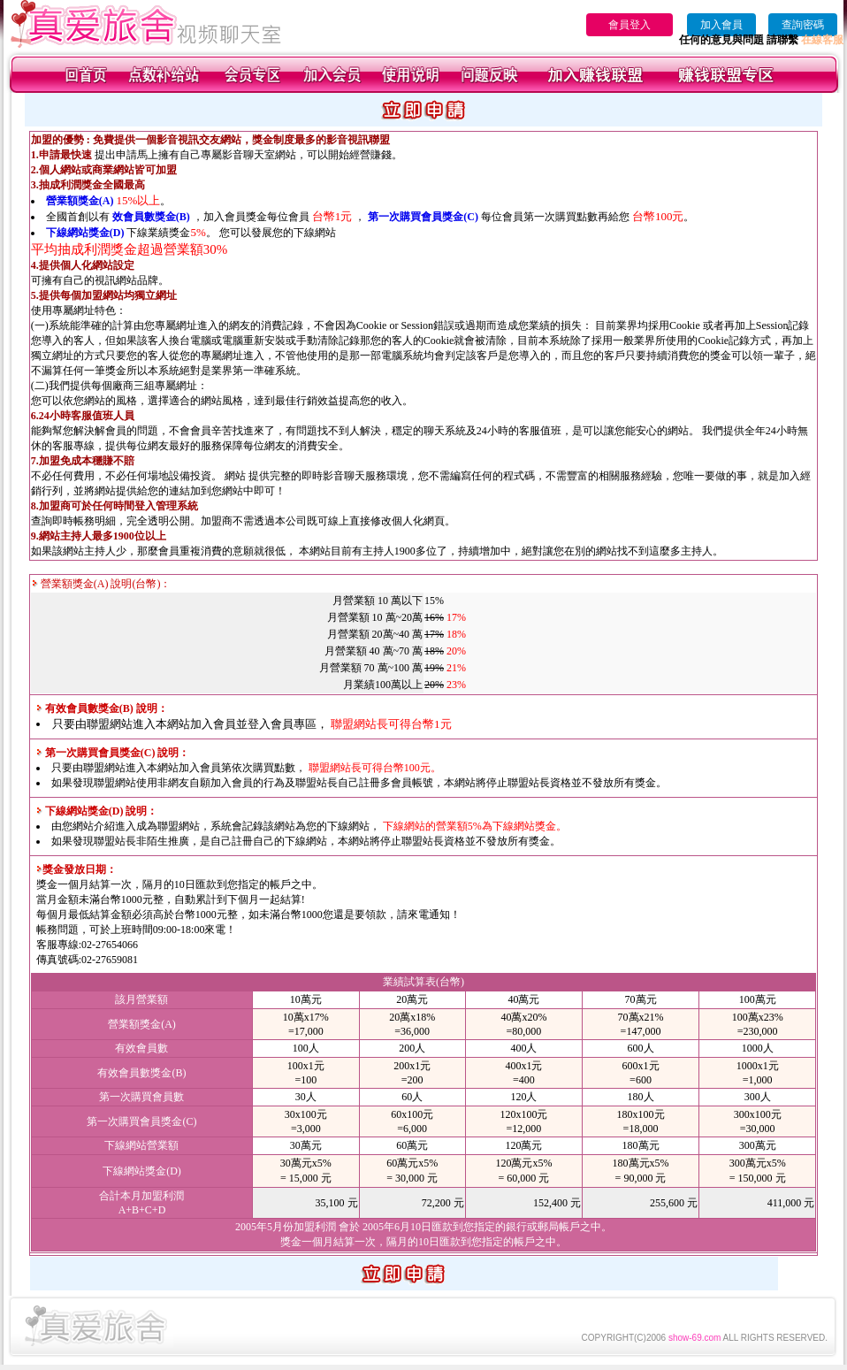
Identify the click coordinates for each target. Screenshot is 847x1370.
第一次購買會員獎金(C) (423, 216)
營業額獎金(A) (80, 201)
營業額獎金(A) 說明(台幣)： (102, 584)
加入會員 (721, 25)
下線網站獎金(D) (85, 232)
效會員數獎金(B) (151, 216)
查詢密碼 (803, 25)
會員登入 (629, 25)
